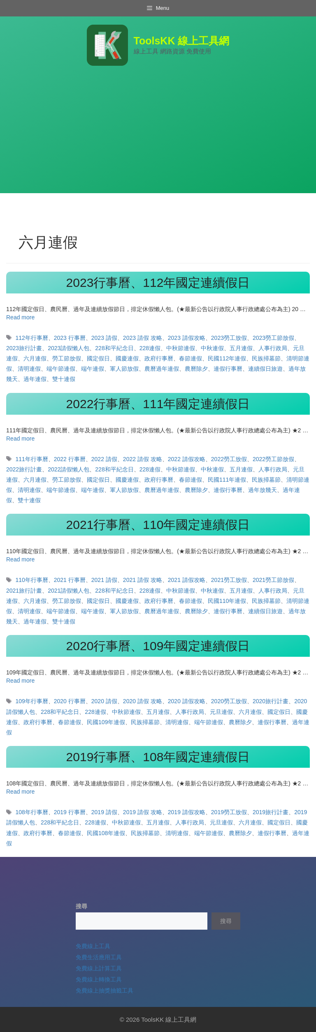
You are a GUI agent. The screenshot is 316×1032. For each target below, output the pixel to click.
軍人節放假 (124, 368)
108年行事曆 (31, 812)
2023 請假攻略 (186, 338)
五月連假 (241, 348)
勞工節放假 (66, 358)
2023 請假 (104, 338)
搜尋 (81, 906)
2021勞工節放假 (273, 580)
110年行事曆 (31, 580)
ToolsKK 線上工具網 (182, 40)
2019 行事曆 (70, 812)
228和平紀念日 (114, 348)
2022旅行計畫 (24, 469)
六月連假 (34, 358)
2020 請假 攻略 (142, 701)
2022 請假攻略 (186, 459)
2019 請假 (104, 812)
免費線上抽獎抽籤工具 (104, 990)
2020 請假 (104, 701)
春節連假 (190, 358)
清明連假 (29, 368)
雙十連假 (63, 379)
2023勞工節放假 (273, 338)
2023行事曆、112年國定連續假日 (158, 282)
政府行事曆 (158, 358)
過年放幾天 (262, 490)
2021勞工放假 (229, 580)
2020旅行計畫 (270, 701)
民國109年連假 (106, 722)
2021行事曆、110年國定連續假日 (158, 524)
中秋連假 (212, 348)
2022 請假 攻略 (142, 459)
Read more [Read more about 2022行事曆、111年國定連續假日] (20, 438)
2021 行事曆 (70, 580)
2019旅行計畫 (270, 812)
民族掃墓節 (266, 358)
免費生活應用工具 (99, 957)
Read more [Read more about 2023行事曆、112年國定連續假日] (20, 317)
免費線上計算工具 (99, 968)
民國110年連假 (227, 601)
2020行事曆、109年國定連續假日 (158, 646)
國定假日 (98, 358)
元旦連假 (221, 712)
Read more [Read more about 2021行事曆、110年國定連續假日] (20, 559)
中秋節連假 (180, 348)
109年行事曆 (31, 701)
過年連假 (34, 379)
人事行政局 (272, 348)
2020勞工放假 (229, 701)
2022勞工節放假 (273, 459)
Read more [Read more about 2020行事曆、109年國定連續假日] (20, 680)
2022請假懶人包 (68, 469)
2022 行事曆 (70, 459)
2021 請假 (104, 580)
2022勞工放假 (229, 459)
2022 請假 (104, 459)
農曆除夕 (196, 368)
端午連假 (92, 368)
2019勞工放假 (229, 812)
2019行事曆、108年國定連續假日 (158, 757)
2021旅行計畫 (24, 590)
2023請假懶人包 (68, 348)
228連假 (149, 348)
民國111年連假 (227, 479)
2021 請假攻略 (186, 580)
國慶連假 (127, 358)
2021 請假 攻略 (142, 580)
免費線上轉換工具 (99, 979)
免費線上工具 (93, 946)
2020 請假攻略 (186, 701)
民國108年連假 (106, 833)
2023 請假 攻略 (142, 338)
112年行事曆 (31, 338)
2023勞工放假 (229, 338)
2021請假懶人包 (68, 590)
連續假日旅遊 (265, 368)
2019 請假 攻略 (142, 812)
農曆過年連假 (161, 368)
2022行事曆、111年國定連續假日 (158, 404)
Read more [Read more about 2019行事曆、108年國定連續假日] (20, 791)
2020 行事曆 (70, 701)
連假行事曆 (228, 368)
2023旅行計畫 (24, 348)
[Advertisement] (158, 135)
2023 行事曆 (70, 338)
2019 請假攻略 (186, 812)
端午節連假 (60, 368)
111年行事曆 (31, 459)
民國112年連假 (227, 358)
